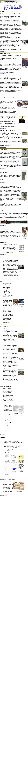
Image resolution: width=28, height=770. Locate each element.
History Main (7, 2)
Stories (17, 2)
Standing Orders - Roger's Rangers (7, 479)
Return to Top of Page (3, 51)
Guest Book (13, 2)
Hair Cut (5, 8)
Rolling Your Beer (11, 7)
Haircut (1, 281)
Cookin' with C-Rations (11, 5)
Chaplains (20, 8)
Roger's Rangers (6, 9)
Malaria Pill (20, 7)
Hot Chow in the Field (4, 75)
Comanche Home (2, 2)
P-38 (14, 6)
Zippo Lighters (11, 6)
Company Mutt (16, 7)
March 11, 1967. (15, 469)
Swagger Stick (6, 7)
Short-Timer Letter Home (5, 386)
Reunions (10, 2)
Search (19, 2)
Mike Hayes (18, 165)
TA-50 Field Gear (6, 5)
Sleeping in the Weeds (5, 326)
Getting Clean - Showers (21, 5)
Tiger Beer (20, 6)
